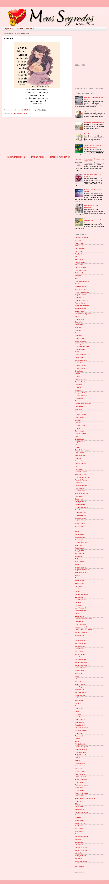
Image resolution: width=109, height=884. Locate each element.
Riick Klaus (79, 768)
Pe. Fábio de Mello (81, 728)
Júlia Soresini (79, 578)
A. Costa (78, 240)
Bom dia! (78, 330)
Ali (76, 257)
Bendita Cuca (79, 319)
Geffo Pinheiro (80, 504)
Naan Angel (79, 687)
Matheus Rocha (80, 668)
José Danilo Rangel (81, 572)
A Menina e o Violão (82, 237)
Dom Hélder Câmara (82, 450)
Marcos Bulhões (80, 640)
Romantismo (79, 782)
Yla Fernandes (80, 864)
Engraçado (78, 458)
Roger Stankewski (81, 779)
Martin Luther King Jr (82, 665)
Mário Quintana (80, 649)
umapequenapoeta (81, 836)
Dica (76, 436)
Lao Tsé (77, 589)
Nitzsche (78, 703)
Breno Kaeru (79, 333)
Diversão (78, 444)
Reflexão (78, 760)
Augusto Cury (79, 297)
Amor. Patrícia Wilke (82, 281)
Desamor (78, 423)
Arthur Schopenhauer (82, 292)
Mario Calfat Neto (81, 643)
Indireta (77, 529)
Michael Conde (80, 684)
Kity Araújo (78, 586)
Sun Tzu (78, 817)
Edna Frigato (79, 453)
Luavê (77, 613)
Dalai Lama (79, 401)
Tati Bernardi (79, 826)
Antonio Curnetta (80, 289)
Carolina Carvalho (81, 360)
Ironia (77, 531)
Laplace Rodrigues (81, 594)
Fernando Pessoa (81, 480)
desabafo (78, 420)
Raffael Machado (81, 755)
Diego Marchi (79, 439)
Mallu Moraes (79, 635)
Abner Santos (79, 243)
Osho (77, 711)
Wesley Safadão (80, 856)
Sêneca (77, 804)
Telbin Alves (79, 831)
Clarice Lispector (80, 379)
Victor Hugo (79, 842)
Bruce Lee (78, 335)
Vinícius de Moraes (81, 850)
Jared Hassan (79, 548)
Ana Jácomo (79, 284)
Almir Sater (79, 265)
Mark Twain (79, 651)
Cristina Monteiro (81, 395)
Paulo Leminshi (80, 725)
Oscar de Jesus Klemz (82, 706)
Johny (77, 564)
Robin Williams (80, 774)
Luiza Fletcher (80, 621)
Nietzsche (78, 698)
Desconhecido (80, 425)
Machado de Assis (81, 627)
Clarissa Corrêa (80, 382)
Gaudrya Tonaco (80, 502)
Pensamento (79, 736)
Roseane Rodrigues (81, 785)
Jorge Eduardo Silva (82, 570)
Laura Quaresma (80, 600)
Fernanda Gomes (81, 474)
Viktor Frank (79, 845)
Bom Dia (78, 327)
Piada (77, 741)
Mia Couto (78, 681)
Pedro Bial (78, 733)
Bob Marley (79, 325)
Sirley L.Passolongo (81, 812)
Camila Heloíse (80, 349)
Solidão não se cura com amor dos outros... (92, 146)
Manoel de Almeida (81, 638)
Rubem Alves (79, 790)
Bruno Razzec (80, 338)
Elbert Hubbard (80, 455)
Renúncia (78, 766)
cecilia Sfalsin (79, 363)
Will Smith (78, 858)
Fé (76, 466)
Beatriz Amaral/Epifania (83, 314)
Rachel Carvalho (80, 752)
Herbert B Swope (81, 521)
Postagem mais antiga (59, 157)
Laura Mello (79, 597)
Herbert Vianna (80, 523)
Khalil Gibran (79, 581)
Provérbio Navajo (81, 749)
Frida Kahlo (79, 496)
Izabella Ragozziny (81, 542)
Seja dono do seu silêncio (93, 134)
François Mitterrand (81, 493)
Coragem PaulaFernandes (84, 393)
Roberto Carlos (80, 771)
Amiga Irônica (79, 273)
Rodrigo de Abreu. (81, 777)
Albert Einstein (18, 113)
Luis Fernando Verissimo (83, 619)
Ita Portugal (79, 540)
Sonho (77, 815)
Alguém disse (79, 254)
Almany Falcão (80, 262)
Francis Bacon (80, 491)
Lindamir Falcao (80, 611)
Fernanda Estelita (81, 472)
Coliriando (78, 385)
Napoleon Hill (79, 690)
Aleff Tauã (78, 251)
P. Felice (78, 714)
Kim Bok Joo (79, 583)
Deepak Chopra (80, 414)
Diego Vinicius (80, 442)
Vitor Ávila (78, 853)
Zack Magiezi (79, 867)
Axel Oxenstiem (80, 308)
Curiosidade (79, 398)
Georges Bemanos (81, 507)
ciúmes (77, 376)
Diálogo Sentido (80, 434)
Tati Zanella (79, 828)
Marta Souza (79, 657)
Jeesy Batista (79, 551)
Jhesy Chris (79, 556)
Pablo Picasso (80, 717)
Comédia (78, 387)
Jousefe (77, 575)
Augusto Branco (80, 295)
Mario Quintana (80, 646)
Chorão (77, 374)
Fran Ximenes (79, 488)
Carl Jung (78, 352)
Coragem (78, 390)
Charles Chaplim (80, 365)
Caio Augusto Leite (81, 344)
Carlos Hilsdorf (80, 357)
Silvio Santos (79, 809)
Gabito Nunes (79, 499)
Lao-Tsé (77, 591)
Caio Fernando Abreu (82, 346)
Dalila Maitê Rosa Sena (83, 404)
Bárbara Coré (79, 311)
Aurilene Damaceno (81, 300)
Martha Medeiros (80, 659)
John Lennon (79, 562)
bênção (77, 316)
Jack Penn (78, 545)
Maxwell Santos (80, 670)
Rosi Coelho (79, 787)
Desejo (77, 428)
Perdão (77, 739)
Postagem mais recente (15, 157)
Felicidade (78, 469)
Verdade (78, 839)
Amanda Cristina (80, 270)
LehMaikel (78, 605)
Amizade (78, 276)
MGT (76, 679)
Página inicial (9, 29)
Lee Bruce (78, 602)
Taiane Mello (79, 820)
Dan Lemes (79, 406)
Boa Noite (78, 322)
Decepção (78, 409)
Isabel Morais (79, 534)
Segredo (78, 801)
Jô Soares (78, 559)
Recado (77, 758)
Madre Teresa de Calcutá (83, 630)
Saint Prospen (80, 796)
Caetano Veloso (80, 341)
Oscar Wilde (79, 708)
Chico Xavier (79, 371)
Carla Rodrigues (80, 354)
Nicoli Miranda (80, 695)
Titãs (76, 834)
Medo (77, 676)
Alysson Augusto (80, 267)
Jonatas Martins (80, 567)
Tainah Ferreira (80, 823)
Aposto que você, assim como (94, 111)
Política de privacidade (26, 29)
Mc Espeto (78, 673)
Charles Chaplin (80, 368)
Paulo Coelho (79, 722)
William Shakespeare (82, 861)
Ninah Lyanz (79, 700)
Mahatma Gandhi (81, 632)
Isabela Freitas (80, 537)
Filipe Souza (79, 482)
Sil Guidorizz (79, 807)
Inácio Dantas (79, 526)
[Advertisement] (37, 136)
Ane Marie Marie (80, 286)
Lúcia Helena (79, 616)
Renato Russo (80, 763)
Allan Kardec (79, 259)
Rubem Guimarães (81, 793)
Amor (25, 113)
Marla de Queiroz (81, 654)
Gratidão (78, 510)
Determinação (79, 431)
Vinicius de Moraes (81, 847)
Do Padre (78, 447)
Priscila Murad (80, 744)
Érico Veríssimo (80, 461)
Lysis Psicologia (80, 624)
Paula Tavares (80, 719)
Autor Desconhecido (82, 306)
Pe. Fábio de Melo (81, 730)
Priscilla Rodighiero (81, 747)
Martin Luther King (81, 662)
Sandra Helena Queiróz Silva (85, 798)
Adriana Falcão (80, 246)
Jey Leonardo (79, 553)
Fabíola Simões (80, 463)
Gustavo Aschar (80, 515)
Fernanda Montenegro (82, 477)
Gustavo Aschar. (80, 518)
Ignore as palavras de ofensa (94, 122)
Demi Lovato (79, 417)
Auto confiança (80, 303)
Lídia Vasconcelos (81, 608)
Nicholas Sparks (80, 692)
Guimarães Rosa (80, 512)
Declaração (79, 412)
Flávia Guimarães (81, 485)
